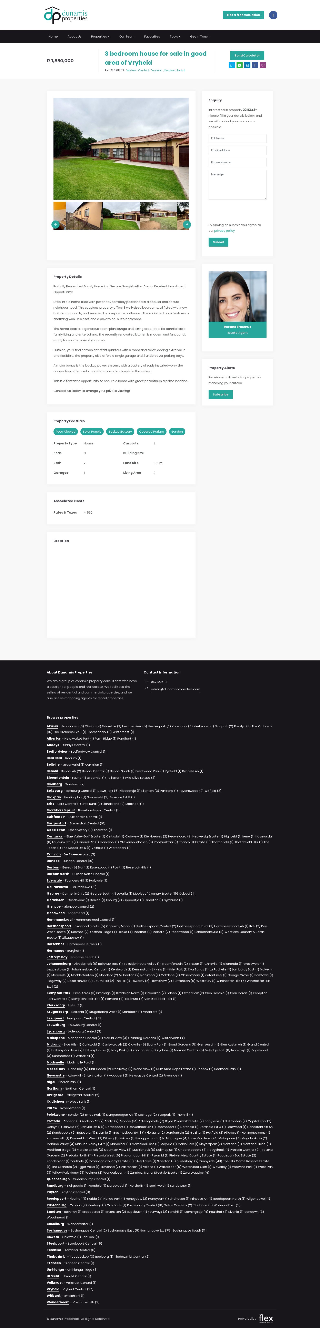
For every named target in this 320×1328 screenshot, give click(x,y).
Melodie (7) (161, 931)
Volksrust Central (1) (81, 1282)
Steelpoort (55, 1243)
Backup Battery (120, 431)
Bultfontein (56, 816)
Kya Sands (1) (198, 969)
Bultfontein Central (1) (85, 816)
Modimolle (55, 1062)
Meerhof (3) (143, 931)
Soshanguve (57, 1230)
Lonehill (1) (176, 1211)
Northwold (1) (159, 1185)
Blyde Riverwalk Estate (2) (184, 1121)
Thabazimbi (56, 1256)
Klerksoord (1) (204, 726)
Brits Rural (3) (92, 803)
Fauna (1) (79, 777)
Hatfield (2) (214, 1132)
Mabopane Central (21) (85, 1038)
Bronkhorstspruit (61, 810)
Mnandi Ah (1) (89, 842)
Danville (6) (71, 1126)
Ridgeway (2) (57, 980)
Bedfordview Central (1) (89, 751)
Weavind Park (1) (244, 1166)
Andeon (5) (72, 1121)
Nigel (51, 1082)
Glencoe (54, 906)
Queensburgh (58, 1179)
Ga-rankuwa (57, 887)
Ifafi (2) (254, 926)
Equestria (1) (86, 1132)
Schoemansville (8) (209, 931)
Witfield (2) (212, 790)
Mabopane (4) (230, 1138)
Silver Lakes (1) (145, 1161)
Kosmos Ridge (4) (103, 931)
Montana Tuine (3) (257, 1144)
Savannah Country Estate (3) (111, 1161)
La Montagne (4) (175, 1138)
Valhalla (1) (99, 847)
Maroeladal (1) (118, 1185)
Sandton (54, 1211)
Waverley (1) (221, 1166)
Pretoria (53, 1121)
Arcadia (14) (128, 1121)
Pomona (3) (114, 998)
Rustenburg (57, 1205)
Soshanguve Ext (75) (156, 1230)
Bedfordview (57, 751)
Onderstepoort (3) (192, 1149)
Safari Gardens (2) (178, 1205)
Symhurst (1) (173, 900)
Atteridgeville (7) (151, 1121)
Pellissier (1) (115, 777)
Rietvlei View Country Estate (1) (193, 1155)
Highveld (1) (233, 836)
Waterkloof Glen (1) (197, 1166)
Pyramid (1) (160, 1155)
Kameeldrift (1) (58, 1138)
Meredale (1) (60, 975)
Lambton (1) (154, 900)
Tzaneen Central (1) (79, 1263)
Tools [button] (174, 36)
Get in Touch (200, 36)
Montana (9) (232, 1144)
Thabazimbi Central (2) (132, 1256)
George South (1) (103, 893)
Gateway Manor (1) (120, 926)
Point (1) (119, 867)
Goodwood (56, 913)
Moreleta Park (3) (90, 1149)
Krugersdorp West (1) (105, 1011)
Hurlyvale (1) (98, 880)
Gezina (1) (197, 1132)
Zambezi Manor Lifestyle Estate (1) (156, 1172)
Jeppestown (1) (59, 969)
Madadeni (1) (119, 1075)
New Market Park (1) (79, 738)
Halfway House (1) (97, 1050)
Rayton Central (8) (76, 1192)
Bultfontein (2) (236, 1121)
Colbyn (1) (54, 1126)
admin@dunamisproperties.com (175, 689)
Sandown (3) (254, 1211)
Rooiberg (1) (104, 1256)
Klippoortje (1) (130, 790)
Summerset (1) (63, 1055)
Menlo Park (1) (188, 1144)
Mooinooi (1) (135, 803)
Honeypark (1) (158, 1198)
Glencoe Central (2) (79, 906)
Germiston (55, 900)
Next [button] (187, 224)
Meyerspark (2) (210, 1144)
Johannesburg (59, 963)
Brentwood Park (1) (150, 771)
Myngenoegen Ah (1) (121, 1114)
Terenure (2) (133, 998)
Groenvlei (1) (96, 777)
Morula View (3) (115, 1038)
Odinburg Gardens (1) (144, 1038)
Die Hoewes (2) (155, 836)
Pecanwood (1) (182, 931)
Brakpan (54, 797)
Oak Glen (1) (94, 764)
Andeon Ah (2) (93, 1121)
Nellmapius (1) (166, 1149)
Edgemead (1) (78, 913)
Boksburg (55, 790)
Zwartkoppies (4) (196, 1172)
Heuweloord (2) (180, 836)
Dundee (53, 860)
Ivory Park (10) (121, 1050)
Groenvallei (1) (73, 764)
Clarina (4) (93, 726)
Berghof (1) (75, 950)
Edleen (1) (174, 993)
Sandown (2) (75, 784)
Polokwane (56, 1114)
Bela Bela (54, 758)
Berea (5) (69, 867)
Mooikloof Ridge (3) (61, 1149)
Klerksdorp (56, 1005)
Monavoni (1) (109, 842)
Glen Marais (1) (241, 993)
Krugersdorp (57, 1011)
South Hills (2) (104, 980)
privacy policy (224, 230)
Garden (177, 431)
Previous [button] (55, 224)
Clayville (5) (137, 1044)
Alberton (54, 738)
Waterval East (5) (227, 1205)
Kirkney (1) (127, 1138)
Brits (50, 803)
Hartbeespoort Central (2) (156, 926)
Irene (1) (248, 836)
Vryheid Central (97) (78, 1289)
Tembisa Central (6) (80, 1250)
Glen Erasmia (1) (217, 993)
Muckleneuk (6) (143, 1149)
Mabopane (56, 1038)
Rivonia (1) (236, 1211)
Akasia (52, 726)
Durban (53, 867)
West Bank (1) (80, 1101)
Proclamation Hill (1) (136, 1155)
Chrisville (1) (213, 963)
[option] (121, 148)
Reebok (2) (205, 1069)
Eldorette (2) (111, 726)
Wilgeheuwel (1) (258, 1198)
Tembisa (54, 1250)
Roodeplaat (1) (58, 1161)
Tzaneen (54, 1263)
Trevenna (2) (110, 1166)
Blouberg (54, 784)
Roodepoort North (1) (229, 1198)
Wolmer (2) (93, 1172)
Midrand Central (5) (189, 1050)
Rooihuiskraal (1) (166, 842)
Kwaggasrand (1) (148, 1138)
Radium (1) (73, 758)
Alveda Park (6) (85, 963)
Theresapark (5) (99, 732)
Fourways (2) (157, 1211)
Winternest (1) (123, 732)
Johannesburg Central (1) (90, 969)
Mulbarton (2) (129, 975)
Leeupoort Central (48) (85, 1018)
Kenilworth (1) (121, 969)
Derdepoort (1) (117, 1126)
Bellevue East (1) (110, 963)
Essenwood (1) (101, 867)
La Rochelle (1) (220, 969)
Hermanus (55, 950)
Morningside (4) (196, 1211)
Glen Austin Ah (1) (233, 1044)
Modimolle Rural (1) (81, 1062)
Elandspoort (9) (64, 1132)
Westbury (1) (206, 980)
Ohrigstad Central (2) (83, 1095)
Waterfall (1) (85, 1055)
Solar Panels (92, 431)
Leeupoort (55, 1018)
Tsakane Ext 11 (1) (122, 797)
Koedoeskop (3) (82, 1256)
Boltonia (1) (80, 1011)
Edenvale (54, 880)
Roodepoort (56, 1198)
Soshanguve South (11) (189, 1230)
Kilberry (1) (111, 1138)
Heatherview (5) (134, 726)
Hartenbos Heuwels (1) (85, 944)
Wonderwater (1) (80, 1224)
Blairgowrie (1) (77, 1185)
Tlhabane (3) (203, 1205)
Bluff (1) (83, 867)
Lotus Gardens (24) (203, 1138)
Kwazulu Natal (174, 70)
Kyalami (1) (165, 1050)
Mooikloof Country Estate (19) (155, 893)
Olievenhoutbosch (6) (136, 842)
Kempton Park (58, 993)
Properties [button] (99, 36)
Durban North (58, 874)
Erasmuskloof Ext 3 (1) (129, 1132)
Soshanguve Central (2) (89, 1230)
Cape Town (56, 829)
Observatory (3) (80, 829)
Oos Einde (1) (116, 1205)
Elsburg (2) (114, 900)
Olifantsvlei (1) (216, 975)
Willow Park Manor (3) (68, 1172)
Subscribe (221, 394)
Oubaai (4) (187, 893)
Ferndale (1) (97, 1185)
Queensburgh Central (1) (91, 1179)
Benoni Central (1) (95, 771)
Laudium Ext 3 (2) (65, 842)
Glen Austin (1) (208, 1044)
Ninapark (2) (224, 726)
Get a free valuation (245, 15)
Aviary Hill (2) (77, 1075)
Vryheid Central (138, 70)
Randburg (55, 1185)
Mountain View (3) (118, 1149)
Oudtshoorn (57, 1101)
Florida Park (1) (114, 1198)
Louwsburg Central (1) (85, 1024)
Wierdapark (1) (120, 847)
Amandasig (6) (72, 726)
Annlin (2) (111, 1121)
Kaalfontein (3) (144, 1050)
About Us (74, 36)
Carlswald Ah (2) (114, 1044)
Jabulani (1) (90, 1237)
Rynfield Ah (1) (192, 771)
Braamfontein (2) (175, 963)
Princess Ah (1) (201, 1198)
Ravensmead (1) (72, 1108)
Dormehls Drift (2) (75, 893)
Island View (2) (144, 1069)
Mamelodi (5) (120, 1144)
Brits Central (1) (69, 803)
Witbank (54, 1295)
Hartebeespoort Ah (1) (231, 926)
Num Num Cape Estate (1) (176, 1069)
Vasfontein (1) (131, 1166)
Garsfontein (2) (177, 1132)
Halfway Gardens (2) (67, 1050)
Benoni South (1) (122, 771)
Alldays (53, 745)
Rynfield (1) (173, 771)
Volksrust (55, 1282)
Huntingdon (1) (75, 797)
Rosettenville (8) (80, 980)
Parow (52, 1108)
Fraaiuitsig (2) (122, 1069)
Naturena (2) (150, 975)
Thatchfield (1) (223, 842)
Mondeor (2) (108, 975)
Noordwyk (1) (241, 1050)
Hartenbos (55, 944)
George (53, 893)
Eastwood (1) (237, 1126)
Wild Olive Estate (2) (140, 777)
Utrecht (53, 1276)
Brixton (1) (196, 963)
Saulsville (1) (79, 1161)
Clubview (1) (134, 836)
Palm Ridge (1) (106, 738)
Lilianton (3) (150, 790)
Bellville (53, 764)
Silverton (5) (166, 1161)
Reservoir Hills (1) (138, 867)
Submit (218, 242)
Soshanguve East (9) (123, 1230)
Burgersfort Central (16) (88, 823)
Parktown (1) (263, 975)
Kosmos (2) (80, 931)
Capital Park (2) (259, 1121)
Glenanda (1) (233, 963)
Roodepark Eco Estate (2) (237, 1155)
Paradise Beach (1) (85, 957)
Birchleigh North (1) (130, 993)
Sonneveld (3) (98, 797)
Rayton (52, 1192)
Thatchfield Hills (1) (248, 842)
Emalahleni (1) (74, 1295)
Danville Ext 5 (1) (93, 1126)
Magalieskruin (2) (254, 1138)
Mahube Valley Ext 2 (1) (92, 1144)
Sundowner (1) (181, 1185)
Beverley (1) (73, 1211)
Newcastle (55, 1075)
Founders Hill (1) (76, 880)
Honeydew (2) (136, 1198)
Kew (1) (161, 969)
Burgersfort (56, 823)
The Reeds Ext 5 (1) (76, 847)
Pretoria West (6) (107, 1155)
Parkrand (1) (169, 790)
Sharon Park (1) (70, 1082)
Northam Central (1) (80, 1088)
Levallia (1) (124, 893)
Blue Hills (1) (72, 1044)
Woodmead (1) (58, 1217)
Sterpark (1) (166, 1114)
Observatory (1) (192, 975)
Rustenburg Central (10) (145, 1205)
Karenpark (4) (182, 726)
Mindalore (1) (152, 1011)
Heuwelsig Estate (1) (207, 836)
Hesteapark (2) (159, 726)
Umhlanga (55, 1269)
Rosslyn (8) (242, 726)
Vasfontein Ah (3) (86, 1302)
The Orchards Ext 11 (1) (69, 732)
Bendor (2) (76, 1114)
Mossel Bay (56, 1069)
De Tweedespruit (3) (79, 854)
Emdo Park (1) (95, 1114)
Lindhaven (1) (180, 1198)
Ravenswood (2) (191, 790)
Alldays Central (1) (76, 745)
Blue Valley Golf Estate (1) (86, 836)
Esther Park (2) (193, 993)
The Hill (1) (122, 980)
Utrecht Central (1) (77, 1276)
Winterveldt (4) (173, 1038)
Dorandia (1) (189, 1126)
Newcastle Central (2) (146, 1075)
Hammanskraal (60, 919)
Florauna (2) (156, 1132)
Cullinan (54, 854)
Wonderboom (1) (116, 1172)
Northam (54, 1088)
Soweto (53, 1237)
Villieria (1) (150, 1166)
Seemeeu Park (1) (227, 1069)
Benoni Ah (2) (71, 771)
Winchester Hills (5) (231, 980)
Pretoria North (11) (79, 1155)
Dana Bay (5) (78, 1069)
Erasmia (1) (104, 1132)
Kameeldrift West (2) (86, 1138)
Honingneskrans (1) (256, 1132)
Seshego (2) (147, 1114)
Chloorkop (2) (155, 993)
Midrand (54, 1044)
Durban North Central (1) (90, 874)
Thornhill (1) (184, 1114)
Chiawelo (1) (71, 1237)
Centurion (55, 836)
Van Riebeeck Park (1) (160, 998)
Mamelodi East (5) (146, 1144)
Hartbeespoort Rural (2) (195, 926)
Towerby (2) (140, 980)
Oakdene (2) (170, 975)
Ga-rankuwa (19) (84, 887)
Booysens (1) (214, 1121)
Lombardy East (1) (245, 969)
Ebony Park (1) (157, 1044)
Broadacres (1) (93, 1211)
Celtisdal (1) (115, 836)
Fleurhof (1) (78, 1198)
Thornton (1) (103, 829)
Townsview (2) (161, 980)
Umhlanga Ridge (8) (82, 1269)
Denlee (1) (97, 900)
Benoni (52, 771)
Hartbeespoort (59, 926)
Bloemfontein (58, 777)
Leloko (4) (125, 931)
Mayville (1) (169, 1144)
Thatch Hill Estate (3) (195, 842)
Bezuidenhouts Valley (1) (142, 963)
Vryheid (157, 70)
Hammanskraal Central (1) (96, 919)
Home (53, 36)
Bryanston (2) (116, 1211)
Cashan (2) (78, 1205)
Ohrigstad (55, 1095)
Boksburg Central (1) (81, 790)
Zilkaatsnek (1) (73, 937)
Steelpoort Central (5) (85, 1243)
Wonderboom (58, 1302)
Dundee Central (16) (78, 860)
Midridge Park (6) (217, 1050)
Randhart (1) (126, 738)
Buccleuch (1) (137, 1211)
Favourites (152, 36)
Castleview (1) (78, 900)
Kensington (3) (143, 969)
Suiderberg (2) (188, 1161)
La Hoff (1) (76, 1005)
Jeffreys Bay (57, 957)
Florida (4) (95, 1198)
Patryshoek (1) (218, 1149)
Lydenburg (56, 1031)
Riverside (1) (173, 1075)
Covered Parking (151, 431)
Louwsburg (56, 1024)
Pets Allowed (66, 431)
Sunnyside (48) (210, 1161)
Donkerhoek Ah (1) (142, 1126)
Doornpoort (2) (168, 1126)
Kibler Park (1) (178, 969)
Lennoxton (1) (98, 1075)
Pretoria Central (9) (245, 1149)
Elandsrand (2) (114, 803)
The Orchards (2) (64, 1166)
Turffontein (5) (184, 980)
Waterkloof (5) (170, 1166)
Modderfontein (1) (85, 975)
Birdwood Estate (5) (90, 926)
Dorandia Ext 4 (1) (213, 1126)
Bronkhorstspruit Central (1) (99, 810)
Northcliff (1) (139, 1185)
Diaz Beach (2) (100, 1069)
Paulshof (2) (218, 1211)
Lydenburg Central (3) (84, 1031)
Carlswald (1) (92, 1044)
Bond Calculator (247, 55)
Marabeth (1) (132, 1011)
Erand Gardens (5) (183, 1044)
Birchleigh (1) (105, 993)
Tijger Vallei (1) (89, 1166)
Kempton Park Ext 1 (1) (87, 998)
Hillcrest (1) (232, 1132)
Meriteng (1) (97, 1205)
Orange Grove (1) (241, 975)
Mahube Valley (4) (60, 1144)
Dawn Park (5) (108, 790)
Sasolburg (55, 1224)
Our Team (126, 36)
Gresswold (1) (253, 963)
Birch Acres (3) (84, 993)
